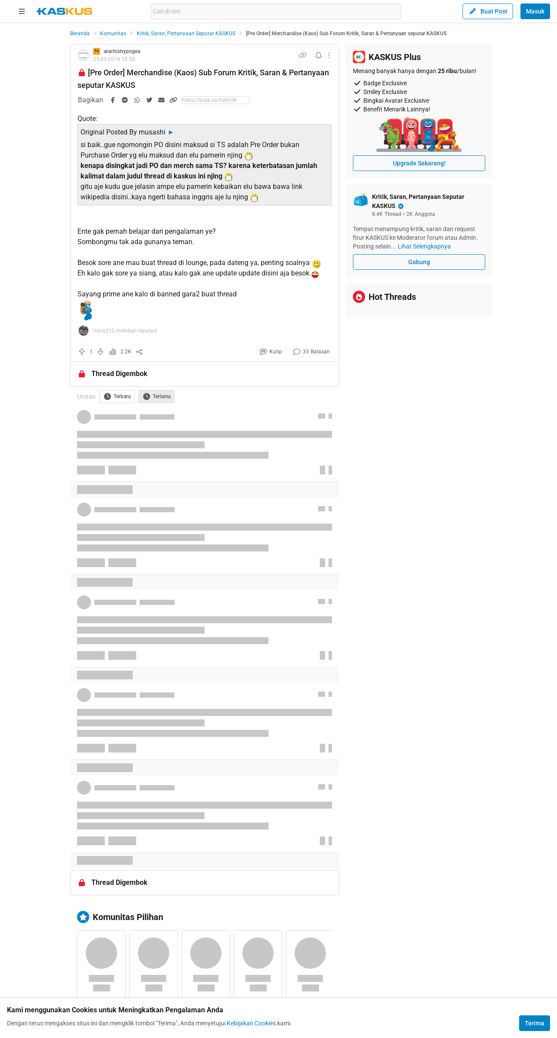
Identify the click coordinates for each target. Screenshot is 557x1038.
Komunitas (113, 33)
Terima (534, 1023)
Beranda (80, 33)
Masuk (535, 11)
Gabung (419, 262)
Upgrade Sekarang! (419, 163)
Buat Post (487, 11)
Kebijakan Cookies (251, 1023)
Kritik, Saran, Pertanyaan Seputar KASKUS (186, 33)
